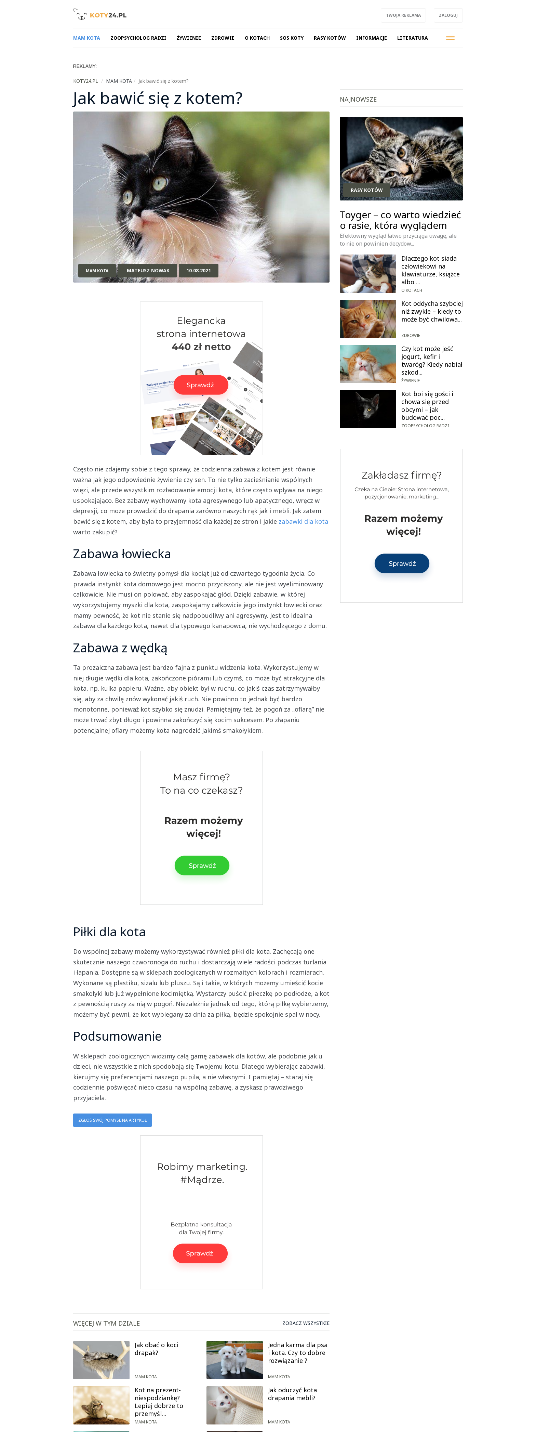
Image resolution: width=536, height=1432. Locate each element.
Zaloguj (448, 15)
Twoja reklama (403, 15)
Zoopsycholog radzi (425, 425)
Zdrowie (410, 335)
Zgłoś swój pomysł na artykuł (112, 1120)
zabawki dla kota (303, 521)
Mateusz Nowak (148, 270)
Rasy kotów (367, 190)
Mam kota (97, 271)
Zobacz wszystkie (306, 1323)
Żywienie (410, 380)
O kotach (411, 290)
